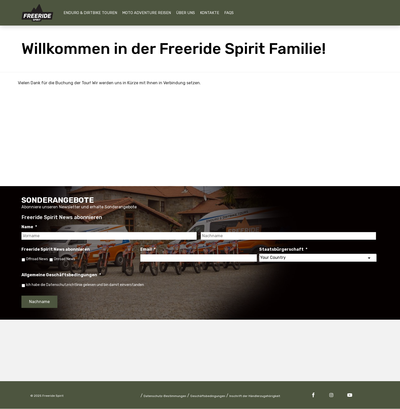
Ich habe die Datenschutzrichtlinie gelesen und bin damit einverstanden (85, 285)
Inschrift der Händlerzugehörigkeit (254, 396)
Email (148, 249)
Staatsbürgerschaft (283, 249)
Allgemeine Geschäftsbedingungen (61, 275)
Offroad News (37, 259)
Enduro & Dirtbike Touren (90, 12)
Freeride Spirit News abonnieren (55, 249)
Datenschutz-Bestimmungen (165, 396)
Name (29, 226)
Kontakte (209, 12)
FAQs (229, 12)
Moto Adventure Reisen (146, 12)
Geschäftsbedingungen (207, 396)
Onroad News (65, 259)
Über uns (185, 12)
